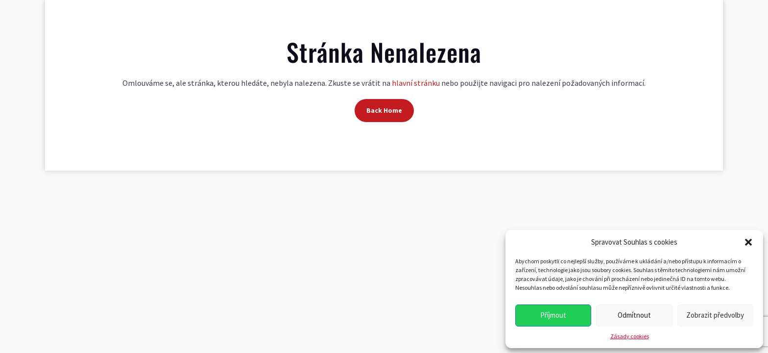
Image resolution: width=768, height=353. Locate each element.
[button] (748, 242)
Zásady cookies (629, 336)
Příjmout (553, 315)
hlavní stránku (416, 83)
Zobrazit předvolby (715, 315)
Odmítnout (634, 315)
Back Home (384, 110)
